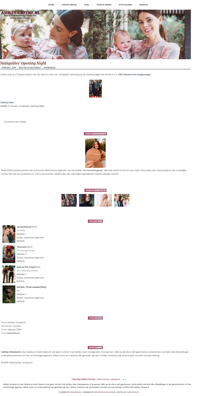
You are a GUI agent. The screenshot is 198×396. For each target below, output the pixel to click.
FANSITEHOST (133, 392)
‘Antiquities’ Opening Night (23, 63)
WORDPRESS (75, 392)
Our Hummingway (92, 170)
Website (143, 5)
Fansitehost (13, 333)
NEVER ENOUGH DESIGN (104, 392)
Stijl (86, 5)
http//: (4, 106)
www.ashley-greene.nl (108, 379)
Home (51, 5)
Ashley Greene (69, 5)
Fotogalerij (125, 5)
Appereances (49, 67)
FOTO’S (20, 241)
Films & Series (104, 5)
